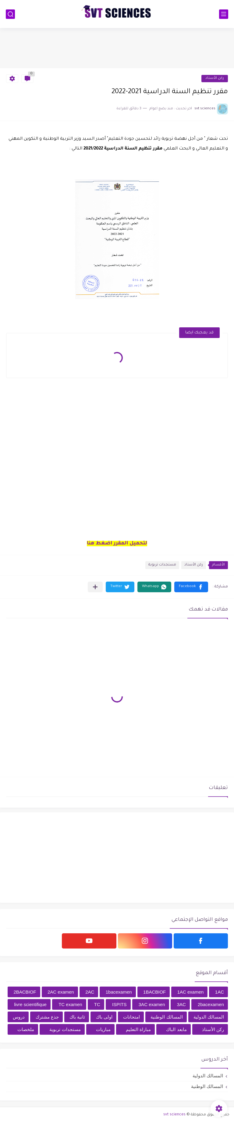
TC (97, 1004)
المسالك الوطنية (167, 1016)
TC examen (70, 1004)
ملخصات (25, 1029)
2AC (89, 992)
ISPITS (119, 1004)
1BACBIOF (154, 992)
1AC (219, 992)
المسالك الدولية (208, 1016)
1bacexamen (119, 992)
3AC (181, 1004)
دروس (19, 1016)
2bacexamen (211, 1004)
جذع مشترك (47, 1016)
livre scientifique (30, 1004)
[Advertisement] (117, 48)
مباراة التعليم (138, 1029)
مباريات (103, 1029)
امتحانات (131, 1016)
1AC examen (190, 992)
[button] (191, 587)
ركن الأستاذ (214, 78)
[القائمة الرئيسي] (223, 14)
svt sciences (174, 1115)
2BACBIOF (24, 992)
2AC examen (61, 992)
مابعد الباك (176, 1029)
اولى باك (104, 1016)
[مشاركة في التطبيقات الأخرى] (95, 587)
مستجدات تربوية (162, 565)
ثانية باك (77, 1016)
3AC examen (152, 1004)
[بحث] (10, 14)
